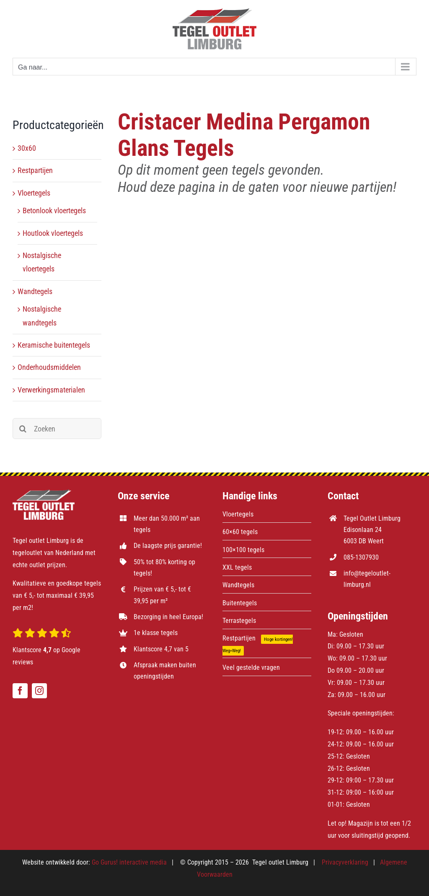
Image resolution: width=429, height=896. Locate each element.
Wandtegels (35, 291)
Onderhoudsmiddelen (49, 367)
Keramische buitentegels (54, 345)
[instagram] (39, 690)
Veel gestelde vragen (251, 667)
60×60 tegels (240, 532)
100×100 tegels (243, 550)
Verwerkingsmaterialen (51, 389)
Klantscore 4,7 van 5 (161, 649)
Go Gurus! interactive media (129, 862)
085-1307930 (361, 557)
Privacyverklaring (345, 862)
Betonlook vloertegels (54, 210)
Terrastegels (239, 621)
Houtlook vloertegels (53, 233)
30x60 (27, 148)
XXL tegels (237, 567)
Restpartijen (35, 170)
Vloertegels (34, 192)
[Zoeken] (57, 428)
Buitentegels (239, 603)
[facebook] (20, 690)
